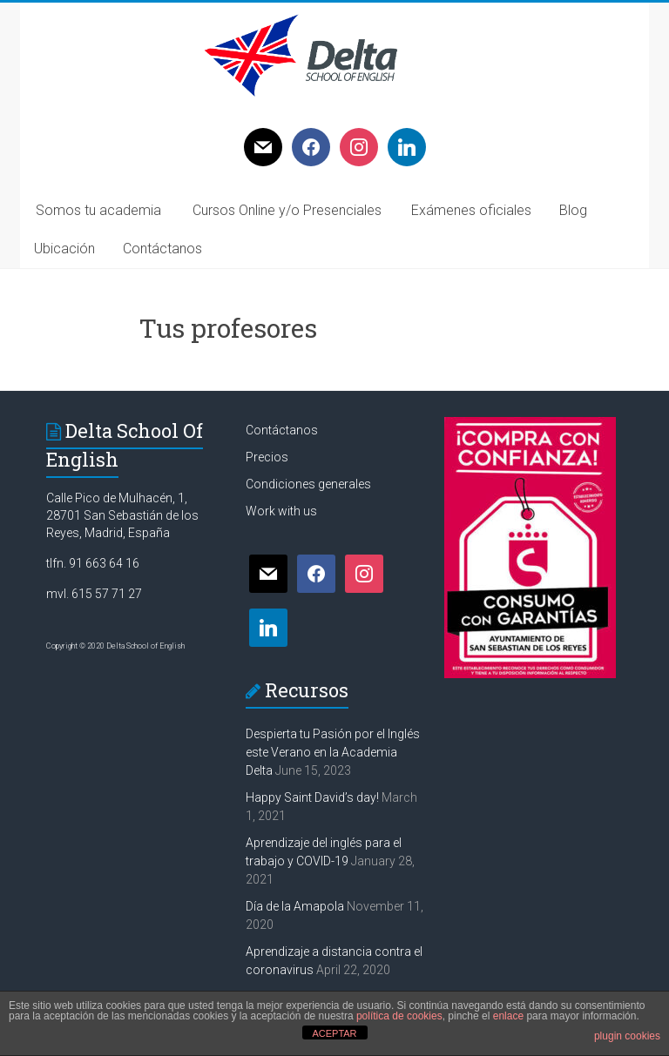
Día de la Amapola (295, 906)
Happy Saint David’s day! (312, 797)
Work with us (281, 511)
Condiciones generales (308, 484)
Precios (267, 457)
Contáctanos (162, 248)
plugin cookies (627, 1036)
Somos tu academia (98, 210)
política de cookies (399, 1016)
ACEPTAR (334, 1033)
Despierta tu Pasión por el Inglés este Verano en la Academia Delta (333, 752)
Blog (573, 210)
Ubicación (64, 248)
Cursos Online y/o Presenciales (287, 210)
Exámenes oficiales (471, 210)
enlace (508, 1016)
